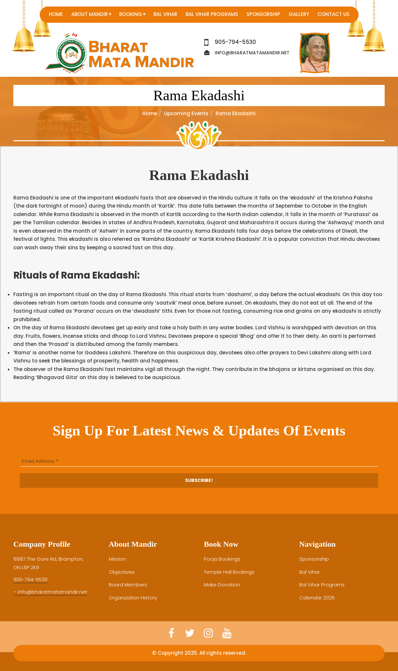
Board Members (128, 584)
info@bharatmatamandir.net (252, 52)
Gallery (299, 14)
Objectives (122, 571)
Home (56, 14)
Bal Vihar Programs (212, 14)
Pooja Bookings (222, 558)
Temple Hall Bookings (229, 571)
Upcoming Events (186, 113)
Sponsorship (263, 14)
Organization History (133, 597)
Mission (117, 558)
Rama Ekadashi (199, 95)
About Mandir (89, 14)
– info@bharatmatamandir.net (50, 591)
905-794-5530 (235, 42)
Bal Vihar (165, 14)
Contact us (333, 14)
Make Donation (222, 584)
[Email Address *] (199, 461)
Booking (130, 14)
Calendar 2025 (317, 597)
